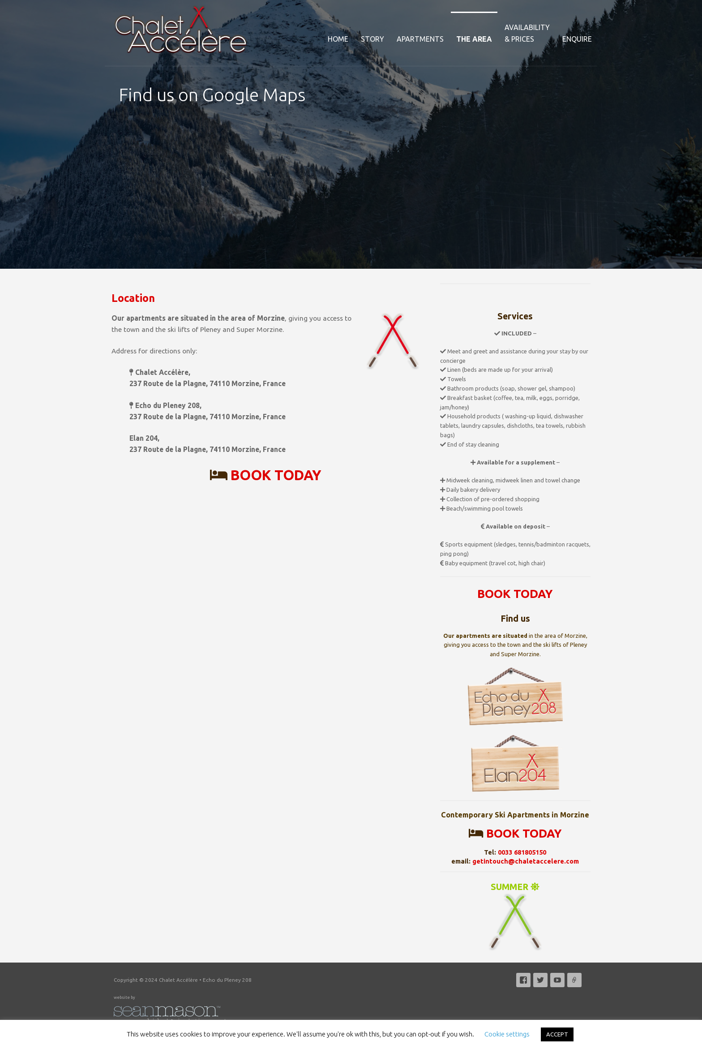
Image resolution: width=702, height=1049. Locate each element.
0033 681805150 (522, 852)
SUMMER (515, 917)
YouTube (557, 980)
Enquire (577, 39)
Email (574, 980)
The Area (474, 39)
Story (372, 39)
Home (338, 39)
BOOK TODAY (276, 475)
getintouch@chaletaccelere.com (525, 861)
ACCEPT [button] (557, 1034)
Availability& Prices (527, 33)
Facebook (523, 980)
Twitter (540, 980)
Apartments (420, 39)
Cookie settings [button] (507, 1034)
